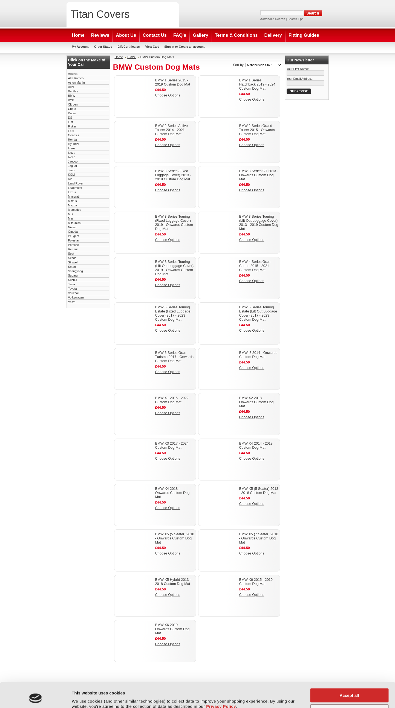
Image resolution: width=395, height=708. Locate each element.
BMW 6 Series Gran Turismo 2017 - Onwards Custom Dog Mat (174, 357)
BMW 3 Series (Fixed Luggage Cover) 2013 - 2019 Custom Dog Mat (173, 175)
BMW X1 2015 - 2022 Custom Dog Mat (172, 400)
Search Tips (295, 19)
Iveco (71, 157)
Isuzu (71, 152)
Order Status (103, 46)
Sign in (169, 46)
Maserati (74, 196)
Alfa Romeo (76, 78)
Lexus (72, 192)
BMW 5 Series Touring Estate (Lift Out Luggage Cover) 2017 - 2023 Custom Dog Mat (258, 313)
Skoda (72, 258)
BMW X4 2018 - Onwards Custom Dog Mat (172, 493)
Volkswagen (76, 297)
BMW (72, 95)
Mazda (72, 205)
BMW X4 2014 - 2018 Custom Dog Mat (256, 445)
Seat (71, 253)
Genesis (73, 135)
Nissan (72, 227)
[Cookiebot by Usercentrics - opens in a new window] (35, 697)
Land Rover (75, 183)
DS (70, 117)
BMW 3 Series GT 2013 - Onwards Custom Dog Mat (258, 175)
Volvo (72, 301)
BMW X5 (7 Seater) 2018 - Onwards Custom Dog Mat (258, 538)
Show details (84, 697)
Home (119, 57)
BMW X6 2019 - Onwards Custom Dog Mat (172, 629)
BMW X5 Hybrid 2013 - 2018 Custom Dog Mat (173, 582)
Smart (72, 266)
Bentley (73, 91)
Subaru (73, 275)
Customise (349, 687)
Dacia (72, 113)
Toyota (72, 288)
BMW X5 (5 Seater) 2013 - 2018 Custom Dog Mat (258, 491)
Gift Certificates (129, 46)
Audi (71, 87)
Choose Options (167, 95)
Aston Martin (76, 82)
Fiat (70, 122)
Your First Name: (298, 68)
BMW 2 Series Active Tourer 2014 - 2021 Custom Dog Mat (171, 130)
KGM (71, 174)
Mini (71, 218)
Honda (72, 139)
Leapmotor (75, 187)
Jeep (71, 170)
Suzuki (72, 280)
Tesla (71, 284)
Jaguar (72, 165)
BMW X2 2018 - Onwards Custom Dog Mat (256, 402)
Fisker (72, 126)
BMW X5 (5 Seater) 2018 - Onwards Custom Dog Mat (174, 538)
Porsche (73, 244)
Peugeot (73, 236)
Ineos (72, 148)
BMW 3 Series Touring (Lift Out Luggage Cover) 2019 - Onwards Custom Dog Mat (174, 268)
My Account (80, 46)
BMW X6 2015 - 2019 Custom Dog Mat (256, 582)
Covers (100, 14)
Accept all (349, 671)
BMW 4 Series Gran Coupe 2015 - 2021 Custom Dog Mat (254, 266)
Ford (71, 130)
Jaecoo (73, 161)
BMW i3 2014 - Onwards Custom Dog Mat (258, 355)
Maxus (72, 201)
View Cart (152, 46)
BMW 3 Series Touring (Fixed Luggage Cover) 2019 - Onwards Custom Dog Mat (174, 222)
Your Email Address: (300, 78)
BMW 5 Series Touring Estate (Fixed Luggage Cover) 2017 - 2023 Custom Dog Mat (173, 313)
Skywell (73, 262)
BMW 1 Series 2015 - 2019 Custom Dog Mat (172, 82)
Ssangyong (75, 271)
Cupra (72, 108)
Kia (70, 179)
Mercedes (74, 209)
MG (70, 214)
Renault (73, 249)
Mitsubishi (74, 222)
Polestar (73, 240)
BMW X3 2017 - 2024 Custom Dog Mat (172, 445)
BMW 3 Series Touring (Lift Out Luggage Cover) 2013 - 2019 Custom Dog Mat (258, 222)
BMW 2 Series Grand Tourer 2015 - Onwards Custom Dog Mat (257, 130)
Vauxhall (73, 293)
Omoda (73, 231)
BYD (71, 100)
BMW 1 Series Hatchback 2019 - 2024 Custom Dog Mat (257, 84)
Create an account (191, 46)
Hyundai (73, 144)
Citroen (73, 104)
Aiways (72, 73)
